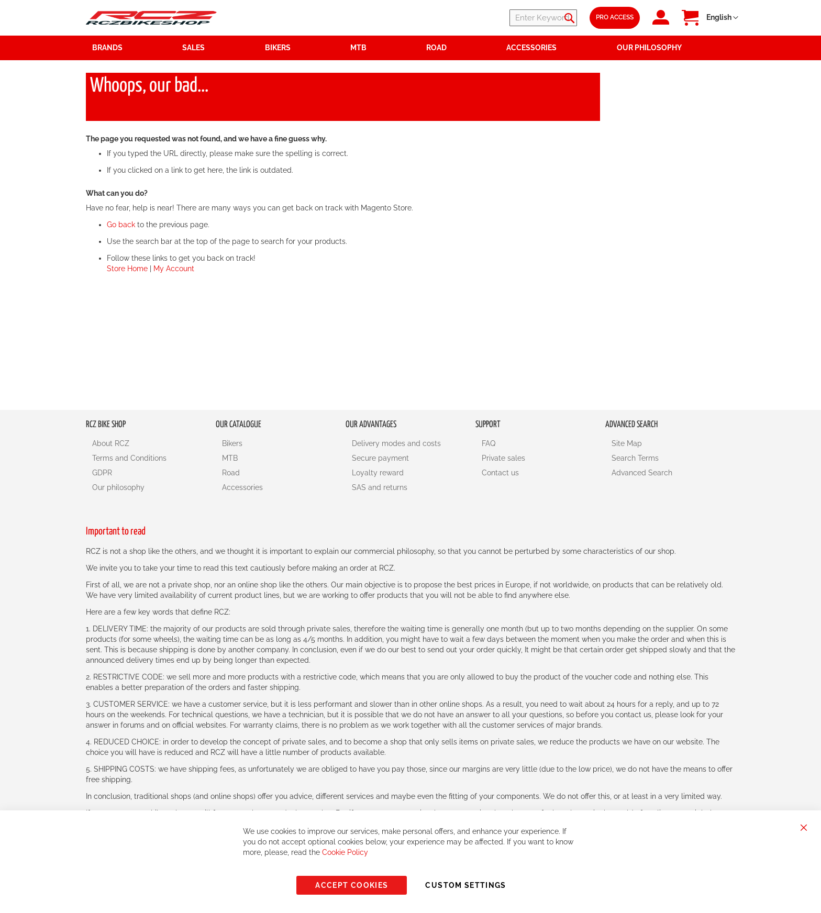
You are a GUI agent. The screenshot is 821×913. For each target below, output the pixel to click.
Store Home (127, 268)
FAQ (488, 443)
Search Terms (635, 458)
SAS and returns (379, 487)
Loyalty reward (378, 473)
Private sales (503, 458)
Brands (107, 47)
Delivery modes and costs (396, 443)
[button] (722, 18)
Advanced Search (642, 473)
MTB (230, 458)
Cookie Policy (345, 852)
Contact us (500, 473)
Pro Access (615, 17)
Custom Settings (465, 885)
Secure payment (380, 458)
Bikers (232, 443)
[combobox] (514, 17)
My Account (173, 268)
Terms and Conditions (129, 458)
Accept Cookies (351, 885)
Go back (121, 224)
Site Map (627, 443)
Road (231, 473)
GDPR (102, 473)
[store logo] (151, 17)
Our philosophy (118, 487)
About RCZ (110, 443)
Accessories (242, 487)
